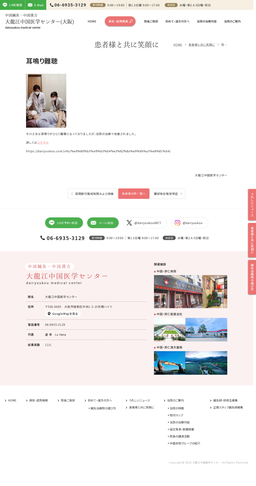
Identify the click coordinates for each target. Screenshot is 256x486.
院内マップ (176, 415)
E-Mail (35, 5)
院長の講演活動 (180, 436)
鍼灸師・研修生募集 (225, 400)
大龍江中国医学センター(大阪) (39, 21)
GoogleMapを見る (65, 313)
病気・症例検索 (118, 21)
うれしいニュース (139, 400)
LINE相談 (12, 5)
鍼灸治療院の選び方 (103, 408)
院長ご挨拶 (151, 21)
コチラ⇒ (43, 142)
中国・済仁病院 (166, 271)
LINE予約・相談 (63, 222)
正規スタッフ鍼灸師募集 (228, 407)
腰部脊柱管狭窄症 (166, 193)
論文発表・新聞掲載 (182, 429)
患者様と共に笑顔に (201, 44)
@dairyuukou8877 (144, 222)
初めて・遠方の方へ (177, 21)
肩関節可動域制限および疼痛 (94, 193)
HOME (92, 21)
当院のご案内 (232, 21)
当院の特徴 (177, 408)
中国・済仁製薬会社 (169, 314)
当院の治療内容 (207, 21)
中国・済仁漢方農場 (169, 347)
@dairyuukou (189, 222)
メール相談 (102, 222)
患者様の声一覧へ (134, 193)
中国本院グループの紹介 (185, 443)
